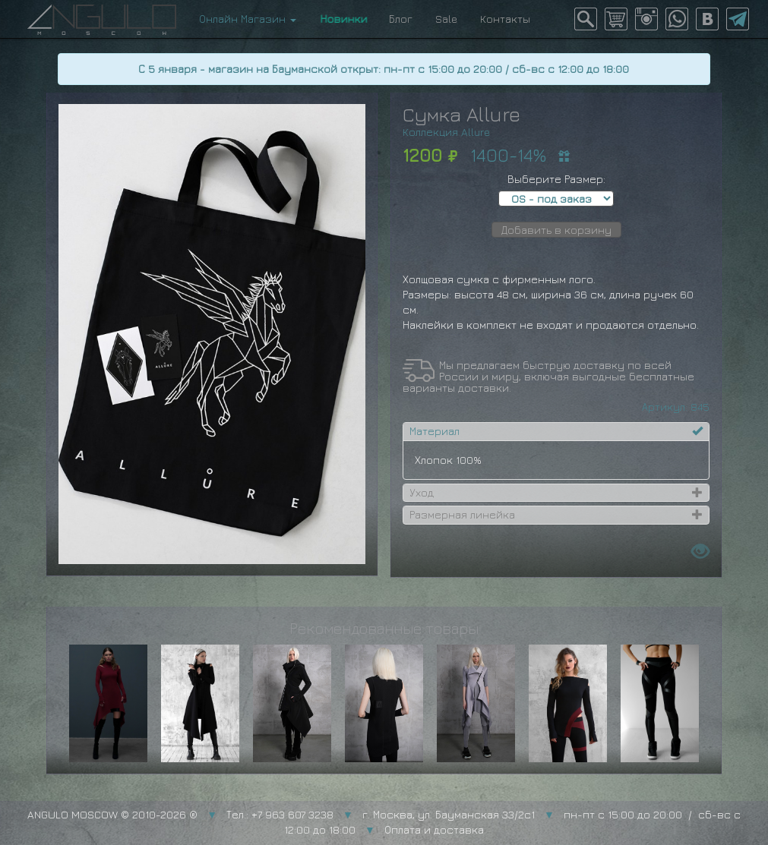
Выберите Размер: (556, 178)
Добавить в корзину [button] (556, 229)
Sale (446, 18)
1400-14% (508, 155)
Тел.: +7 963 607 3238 (279, 814)
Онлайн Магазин (247, 18)
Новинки (342, 18)
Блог (400, 18)
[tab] (556, 431)
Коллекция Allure (446, 131)
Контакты (505, 18)
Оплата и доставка (434, 829)
